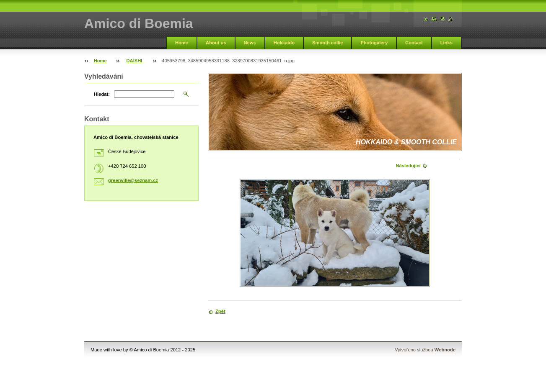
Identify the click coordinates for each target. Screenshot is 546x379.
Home (181, 42)
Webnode (445, 349)
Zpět (220, 311)
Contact (414, 42)
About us (216, 42)
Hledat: (102, 94)
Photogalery (374, 42)
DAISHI (135, 60)
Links (446, 42)
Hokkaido (284, 42)
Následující (408, 165)
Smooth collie (327, 42)
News (250, 42)
